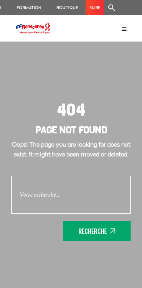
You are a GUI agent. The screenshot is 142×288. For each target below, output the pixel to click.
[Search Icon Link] (111, 7)
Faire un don (94, 10)
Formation (29, 7)
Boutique (67, 7)
